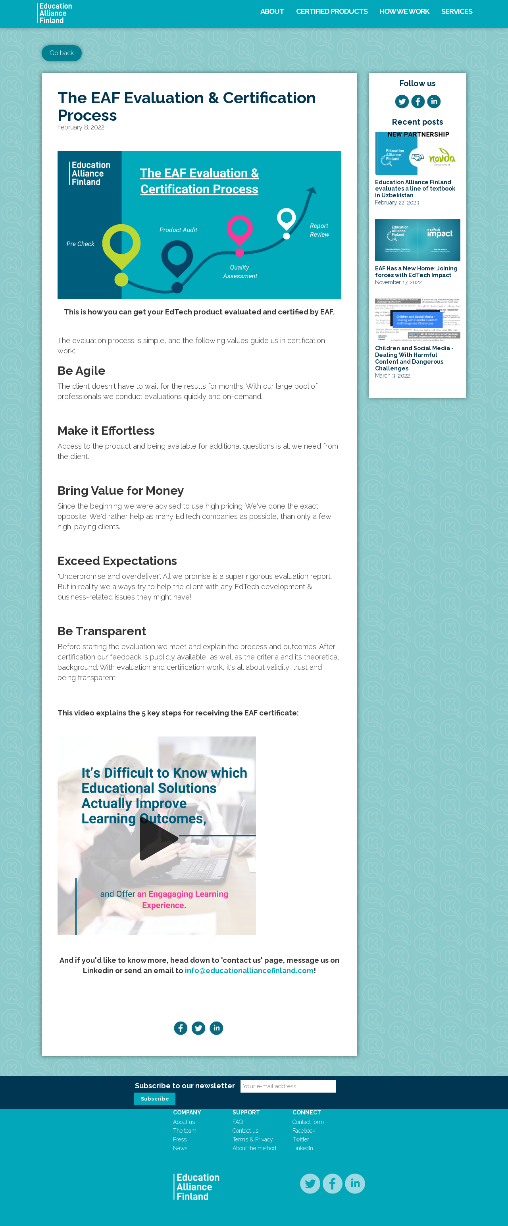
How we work (404, 11)
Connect (306, 1112)
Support (246, 1112)
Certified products (332, 11)
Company (187, 1112)
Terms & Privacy (253, 1139)
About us (184, 1122)
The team (184, 1131)
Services (456, 11)
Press (180, 1139)
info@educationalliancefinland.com (249, 970)
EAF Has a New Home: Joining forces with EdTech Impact (416, 271)
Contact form (308, 1122)
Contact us (245, 1131)
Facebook (303, 1131)
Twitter (300, 1139)
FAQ (238, 1122)
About (272, 11)
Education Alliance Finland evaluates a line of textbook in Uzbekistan (415, 189)
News (180, 1148)
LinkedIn (302, 1148)
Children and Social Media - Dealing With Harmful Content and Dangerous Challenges (414, 358)
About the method (254, 1148)
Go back (62, 53)
